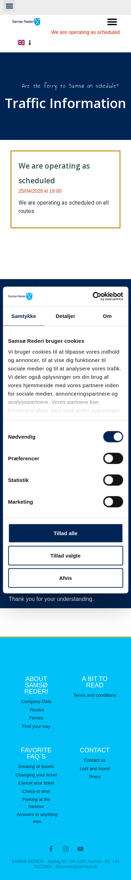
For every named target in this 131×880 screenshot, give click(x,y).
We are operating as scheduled (85, 32)
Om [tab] (107, 316)
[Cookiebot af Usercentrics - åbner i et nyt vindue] (93, 296)
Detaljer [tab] (65, 316)
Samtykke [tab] (23, 316)
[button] (9, 6)
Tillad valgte (65, 555)
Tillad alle (65, 533)
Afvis (65, 578)
